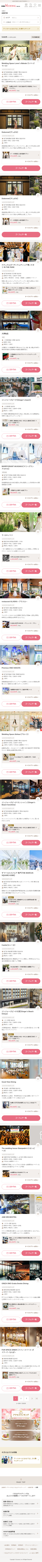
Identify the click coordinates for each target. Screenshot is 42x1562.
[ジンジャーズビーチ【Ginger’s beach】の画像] (21, 387)
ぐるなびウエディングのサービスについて (16, 1553)
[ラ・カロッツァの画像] (21, 522)
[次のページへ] (32, 1398)
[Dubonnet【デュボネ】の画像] (21, 119)
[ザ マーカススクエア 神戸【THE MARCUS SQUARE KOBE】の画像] (21, 860)
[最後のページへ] (36, 1398)
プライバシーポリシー (31, 1545)
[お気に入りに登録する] (38, 60)
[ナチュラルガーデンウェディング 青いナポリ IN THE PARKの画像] (21, 252)
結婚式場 (30, 1487)
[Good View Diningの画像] (21, 1069)
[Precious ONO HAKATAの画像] (21, 655)
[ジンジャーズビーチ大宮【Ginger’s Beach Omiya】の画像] (21, 998)
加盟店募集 (33, 1549)
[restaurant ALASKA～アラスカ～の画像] (21, 588)
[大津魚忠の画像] (21, 320)
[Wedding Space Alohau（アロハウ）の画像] (21, 721)
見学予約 (11, 102)
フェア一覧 (31, 102)
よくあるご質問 (33, 1553)
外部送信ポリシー (10, 1549)
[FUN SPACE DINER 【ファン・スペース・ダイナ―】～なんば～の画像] (21, 1337)
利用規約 (13, 1545)
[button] (21, 1503)
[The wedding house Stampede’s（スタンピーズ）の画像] (21, 1135)
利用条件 (20, 1545)
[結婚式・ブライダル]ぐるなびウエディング (14, 1487)
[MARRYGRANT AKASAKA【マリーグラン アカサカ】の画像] (21, 453)
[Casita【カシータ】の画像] (21, 932)
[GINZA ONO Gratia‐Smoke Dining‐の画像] (21, 1270)
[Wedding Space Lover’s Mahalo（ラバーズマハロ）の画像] (21, 50)
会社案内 (6, 1545)
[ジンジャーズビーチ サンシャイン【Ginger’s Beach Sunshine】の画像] (21, 789)
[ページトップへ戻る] (21, 1480)
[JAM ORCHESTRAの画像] (21, 1204)
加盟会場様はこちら (23, 1549)
